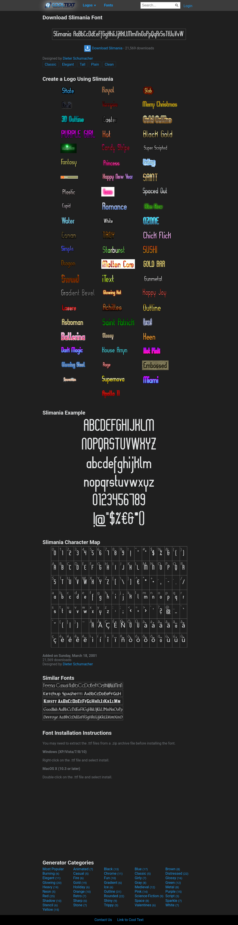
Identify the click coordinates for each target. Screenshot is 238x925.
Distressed (176, 873)
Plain (95, 64)
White (172, 905)
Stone (80, 905)
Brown (172, 869)
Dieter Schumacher (78, 58)
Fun (110, 878)
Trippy (111, 905)
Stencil (50, 905)
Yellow (51, 909)
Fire (78, 878)
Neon (49, 891)
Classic (50, 64)
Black (111, 869)
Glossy (173, 878)
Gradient (113, 882)
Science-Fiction (149, 896)
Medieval (145, 887)
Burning (51, 873)
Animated (83, 869)
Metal (172, 887)
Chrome (113, 873)
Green (173, 882)
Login (188, 6)
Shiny (110, 901)
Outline (112, 891)
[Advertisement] (21, 81)
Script (172, 896)
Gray (140, 882)
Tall (82, 64)
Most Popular (53, 869)
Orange (82, 891)
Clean (109, 64)
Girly (140, 878)
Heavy (50, 887)
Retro (79, 896)
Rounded (114, 896)
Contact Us (103, 920)
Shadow (52, 901)
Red (49, 896)
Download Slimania (103, 48)
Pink (141, 891)
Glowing (52, 882)
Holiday (81, 887)
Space (142, 901)
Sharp (80, 901)
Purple (173, 891)
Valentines (145, 905)
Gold (80, 882)
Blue (141, 869)
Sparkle (173, 901)
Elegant (68, 64)
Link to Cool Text (130, 920)
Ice (108, 887)
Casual (81, 873)
